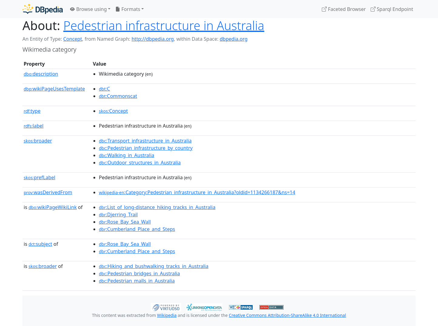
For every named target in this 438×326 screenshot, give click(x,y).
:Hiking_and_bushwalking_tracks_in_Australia (153, 266)
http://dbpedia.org (153, 39)
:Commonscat (118, 96)
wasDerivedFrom (48, 192)
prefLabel (39, 177)
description (41, 73)
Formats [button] (127, 9)
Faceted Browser (344, 9)
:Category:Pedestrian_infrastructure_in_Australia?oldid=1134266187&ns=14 (197, 192)
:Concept (113, 111)
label (34, 125)
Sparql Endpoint (392, 9)
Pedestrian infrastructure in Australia (163, 25)
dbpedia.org (234, 39)
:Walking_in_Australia (126, 155)
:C (104, 88)
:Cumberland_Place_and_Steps (137, 229)
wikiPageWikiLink (53, 207)
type (32, 111)
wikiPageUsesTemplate (54, 88)
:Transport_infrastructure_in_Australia (145, 140)
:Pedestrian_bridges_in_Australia (139, 273)
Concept (72, 39)
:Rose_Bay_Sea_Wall (125, 221)
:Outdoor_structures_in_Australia (140, 162)
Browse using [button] (88, 9)
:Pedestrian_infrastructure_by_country (146, 148)
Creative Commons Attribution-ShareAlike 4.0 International (287, 315)
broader (38, 140)
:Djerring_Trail (118, 214)
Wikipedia (167, 315)
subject (40, 244)
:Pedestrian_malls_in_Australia (137, 280)
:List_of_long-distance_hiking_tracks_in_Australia (157, 207)
